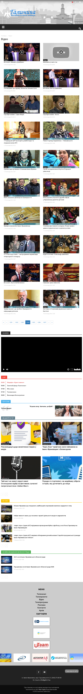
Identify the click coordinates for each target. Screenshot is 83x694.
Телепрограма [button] (41, 602)
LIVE (71, 2)
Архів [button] (41, 610)
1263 (22, 322)
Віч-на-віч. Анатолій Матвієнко (14, 283)
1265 (33, 322)
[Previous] (6, 322)
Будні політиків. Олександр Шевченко (56, 254)
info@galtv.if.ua (45, 680)
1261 (11, 322)
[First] (3, 322)
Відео (6, 60)
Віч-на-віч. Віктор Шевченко (52, 88)
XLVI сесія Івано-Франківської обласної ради (29, 557)
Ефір (4, 377)
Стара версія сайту (72, 671)
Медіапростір (8, 418)
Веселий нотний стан (50, 62)
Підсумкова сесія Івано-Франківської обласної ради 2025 (34, 567)
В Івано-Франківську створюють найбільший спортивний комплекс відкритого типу (43, 506)
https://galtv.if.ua (44, 689)
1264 (27, 322)
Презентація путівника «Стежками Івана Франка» (20, 169)
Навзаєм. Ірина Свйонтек (51, 283)
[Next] (49, 322)
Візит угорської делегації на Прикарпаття (18, 197)
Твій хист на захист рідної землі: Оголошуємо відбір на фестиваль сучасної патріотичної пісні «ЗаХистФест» (19, 483)
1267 (44, 322)
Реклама (41, 605)
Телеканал (41, 594)
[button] (80, 28)
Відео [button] (41, 599)
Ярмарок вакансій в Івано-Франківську (17, 226)
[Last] (52, 322)
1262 (16, 322)
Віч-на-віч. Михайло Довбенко (14, 62)
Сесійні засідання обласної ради (16, 552)
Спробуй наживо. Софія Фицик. (14, 114)
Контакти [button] (41, 607)
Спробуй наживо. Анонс (51, 114)
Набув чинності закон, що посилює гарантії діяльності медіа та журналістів (40, 515)
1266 (39, 322)
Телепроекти (41, 597)
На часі (5, 501)
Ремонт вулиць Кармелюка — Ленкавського (58, 141)
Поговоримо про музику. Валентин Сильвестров (20, 88)
